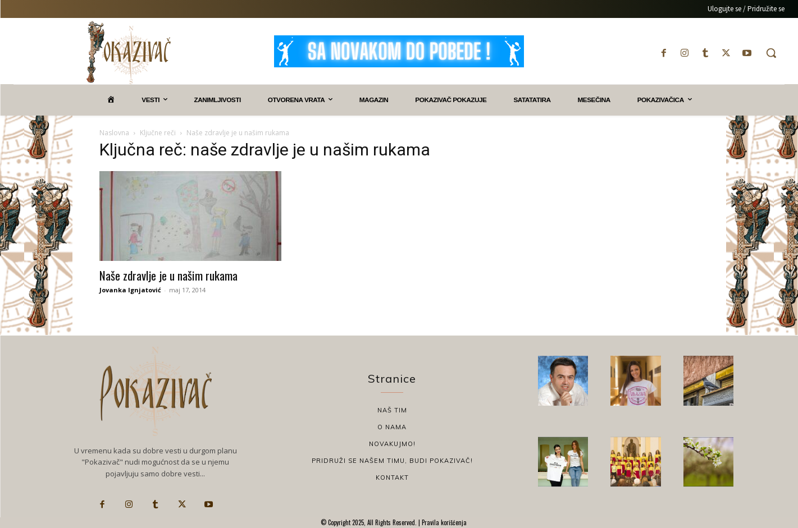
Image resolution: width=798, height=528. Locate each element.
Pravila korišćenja (443, 522)
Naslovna (114, 132)
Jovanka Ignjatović (130, 290)
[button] (771, 52)
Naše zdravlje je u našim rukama (168, 275)
